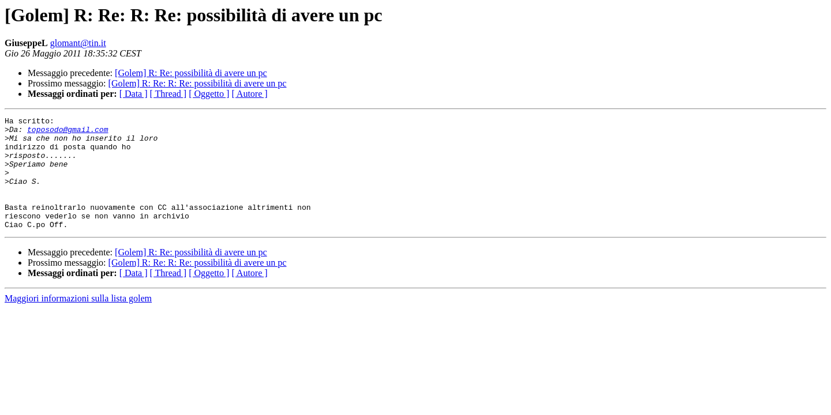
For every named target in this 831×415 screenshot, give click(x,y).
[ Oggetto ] (209, 94)
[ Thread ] (168, 94)
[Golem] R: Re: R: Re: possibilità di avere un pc (197, 83)
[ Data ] (133, 94)
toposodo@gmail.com (67, 132)
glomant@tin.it (78, 43)
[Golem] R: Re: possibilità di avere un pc (191, 73)
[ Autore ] (249, 94)
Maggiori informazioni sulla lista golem (78, 321)
